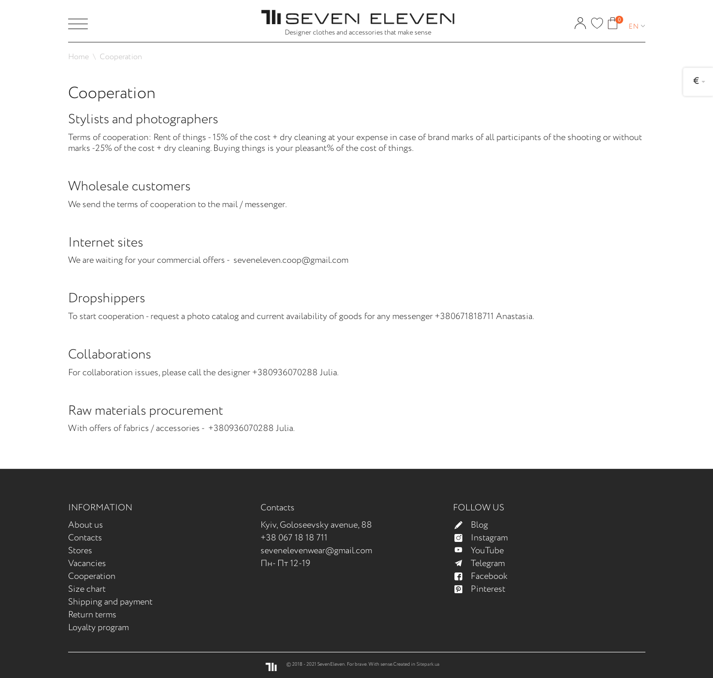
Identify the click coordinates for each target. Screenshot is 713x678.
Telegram (484, 563)
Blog (475, 525)
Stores (80, 550)
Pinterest (484, 589)
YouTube (483, 550)
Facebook (485, 576)
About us (85, 525)
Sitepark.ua (428, 664)
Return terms (92, 614)
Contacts (85, 538)
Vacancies (87, 563)
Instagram (485, 538)
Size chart (87, 589)
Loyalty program (98, 627)
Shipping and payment (110, 602)
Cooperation (91, 576)
